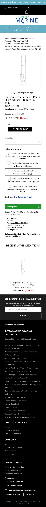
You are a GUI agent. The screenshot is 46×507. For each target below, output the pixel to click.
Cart (27, 12)
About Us (8, 444)
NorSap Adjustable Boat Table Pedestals (21, 375)
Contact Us (25, 7)
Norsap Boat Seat (12, 404)
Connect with (12, 494)
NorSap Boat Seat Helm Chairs (17, 397)
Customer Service (12, 430)
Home (7, 427)
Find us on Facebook (13, 434)
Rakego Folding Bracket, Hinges (17, 414)
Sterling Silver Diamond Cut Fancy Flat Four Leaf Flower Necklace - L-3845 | (23, 180)
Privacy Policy (10, 451)
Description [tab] (23, 207)
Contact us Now (23, 197)
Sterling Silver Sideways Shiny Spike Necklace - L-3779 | (22, 164)
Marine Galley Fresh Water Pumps (18, 371)
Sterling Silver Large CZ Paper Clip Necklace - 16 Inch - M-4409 (23, 284)
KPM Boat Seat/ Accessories (16, 411)
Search (21, 12)
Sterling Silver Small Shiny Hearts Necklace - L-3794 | (22, 172)
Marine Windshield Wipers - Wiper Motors (21, 368)
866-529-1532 (13, 7)
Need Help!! (9, 197)
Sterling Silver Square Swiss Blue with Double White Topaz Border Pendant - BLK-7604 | (23, 155)
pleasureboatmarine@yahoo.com (23, 490)
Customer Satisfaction (13, 447)
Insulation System (12, 407)
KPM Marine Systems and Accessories (20, 417)
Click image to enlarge (24, 93)
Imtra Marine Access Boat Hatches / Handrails (22, 381)
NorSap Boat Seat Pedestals (16, 378)
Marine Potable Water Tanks (16, 358)
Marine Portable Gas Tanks (15, 401)
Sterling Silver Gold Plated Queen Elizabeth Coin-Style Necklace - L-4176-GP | (22, 188)
